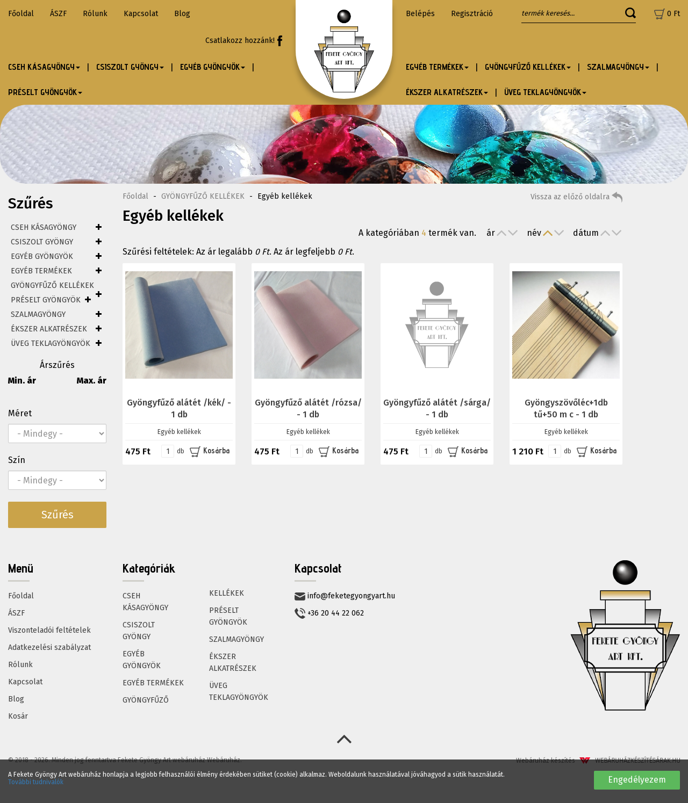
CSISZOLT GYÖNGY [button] (130, 67)
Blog (182, 13)
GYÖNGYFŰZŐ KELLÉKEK (52, 285)
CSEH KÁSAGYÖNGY (43, 227)
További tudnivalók (35, 782)
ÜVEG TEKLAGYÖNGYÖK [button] (545, 92)
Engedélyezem (637, 780)
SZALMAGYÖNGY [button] (618, 67)
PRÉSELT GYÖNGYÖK (46, 300)
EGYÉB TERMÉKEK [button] (437, 67)
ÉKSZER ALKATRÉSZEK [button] (447, 92)
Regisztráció (472, 13)
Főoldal (21, 13)
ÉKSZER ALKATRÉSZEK (49, 329)
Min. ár (22, 380)
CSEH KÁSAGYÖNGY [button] (44, 67)
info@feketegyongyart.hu (345, 596)
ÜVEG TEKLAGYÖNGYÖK (50, 343)
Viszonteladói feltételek (49, 630)
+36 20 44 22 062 (329, 613)
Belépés (420, 13)
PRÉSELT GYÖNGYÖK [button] (45, 92)
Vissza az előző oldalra (576, 197)
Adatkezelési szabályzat (49, 647)
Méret (20, 413)
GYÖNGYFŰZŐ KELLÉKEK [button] (528, 67)
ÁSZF (58, 13)
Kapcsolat (141, 13)
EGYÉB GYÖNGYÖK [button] (212, 67)
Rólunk (95, 13)
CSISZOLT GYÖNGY (42, 242)
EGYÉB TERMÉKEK (41, 271)
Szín (16, 460)
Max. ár (91, 380)
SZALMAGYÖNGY (38, 314)
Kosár (18, 716)
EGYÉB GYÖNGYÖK (42, 256)
